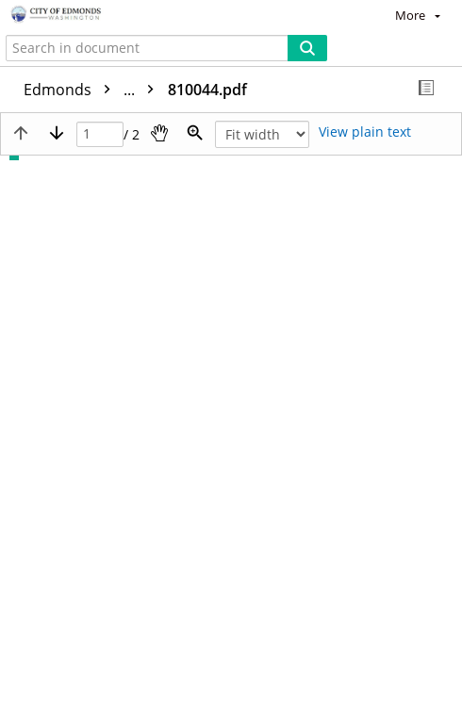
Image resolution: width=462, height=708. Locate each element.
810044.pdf (207, 89)
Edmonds (93, 89)
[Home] (80, 15)
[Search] (307, 48)
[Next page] (57, 133)
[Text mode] (365, 133)
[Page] (100, 134)
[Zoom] (195, 133)
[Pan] (159, 133)
